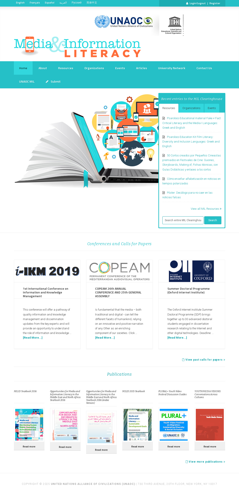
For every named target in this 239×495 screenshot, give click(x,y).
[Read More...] (33, 337)
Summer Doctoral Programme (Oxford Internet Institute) (188, 290)
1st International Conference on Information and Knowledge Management (45, 292)
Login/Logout (198, 3)
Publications (119, 374)
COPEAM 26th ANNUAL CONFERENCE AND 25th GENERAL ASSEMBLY (118, 292)
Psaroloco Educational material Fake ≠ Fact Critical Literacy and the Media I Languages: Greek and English (191, 123)
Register (214, 3)
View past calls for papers (203, 359)
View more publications (205, 461)
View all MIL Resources (206, 208)
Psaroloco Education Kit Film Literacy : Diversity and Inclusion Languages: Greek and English (191, 141)
